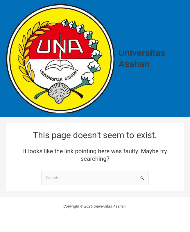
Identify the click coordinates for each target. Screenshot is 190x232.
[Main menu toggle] (178, 59)
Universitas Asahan (142, 58)
